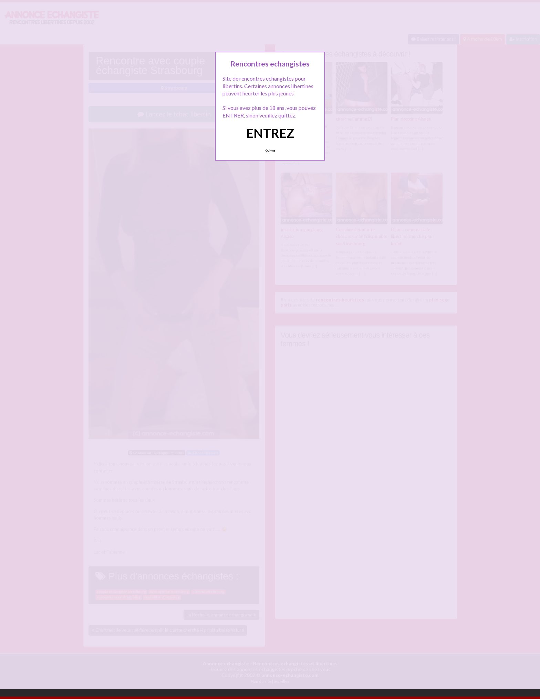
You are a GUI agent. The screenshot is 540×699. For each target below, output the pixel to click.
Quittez (270, 150)
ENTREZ (270, 133)
